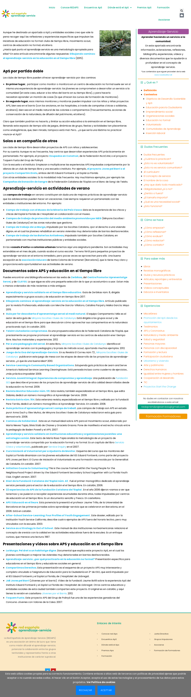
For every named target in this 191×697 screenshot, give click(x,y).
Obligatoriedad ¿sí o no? (158, 189)
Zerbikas (76, 277)
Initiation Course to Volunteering (27, 468)
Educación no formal (158, 120)
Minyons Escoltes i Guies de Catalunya (54, 318)
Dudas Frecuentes (156, 147)
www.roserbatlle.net (163, 75)
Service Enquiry (57, 446)
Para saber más (154, 258)
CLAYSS (22, 281)
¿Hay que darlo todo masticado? (163, 184)
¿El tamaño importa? (156, 197)
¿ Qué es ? (151, 82)
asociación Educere (34, 260)
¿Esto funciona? (153, 206)
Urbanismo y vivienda (156, 361)
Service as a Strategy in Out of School (30, 528)
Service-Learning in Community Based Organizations (40, 365)
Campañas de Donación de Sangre (25, 181)
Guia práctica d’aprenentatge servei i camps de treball (41, 408)
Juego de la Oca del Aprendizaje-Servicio (32, 352)
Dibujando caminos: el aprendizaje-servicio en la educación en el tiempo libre (55, 301)
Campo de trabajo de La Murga (25, 227)
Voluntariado (153, 124)
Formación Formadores (163, 416)
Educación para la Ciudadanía (164, 107)
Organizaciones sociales (160, 116)
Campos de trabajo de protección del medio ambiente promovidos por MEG (54, 218)
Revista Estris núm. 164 (20, 399)
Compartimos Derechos (21, 567)
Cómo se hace (153, 220)
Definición (150, 90)
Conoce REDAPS (69, 7)
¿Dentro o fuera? (153, 193)
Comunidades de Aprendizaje (163, 129)
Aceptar (106, 690)
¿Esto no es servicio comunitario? (163, 167)
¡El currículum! (151, 172)
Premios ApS (144, 7)
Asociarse (164, 19)
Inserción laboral (155, 133)
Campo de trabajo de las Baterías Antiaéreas (35, 235)
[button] (182, 10)
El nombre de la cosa (156, 180)
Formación (163, 7)
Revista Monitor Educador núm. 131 (28, 391)
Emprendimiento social (159, 111)
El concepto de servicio (157, 176)
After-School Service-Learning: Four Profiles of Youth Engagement (48, 515)
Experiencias (152, 306)
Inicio (52, 7)
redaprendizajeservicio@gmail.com (163, 407)
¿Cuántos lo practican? (157, 159)
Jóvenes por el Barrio (54, 593)
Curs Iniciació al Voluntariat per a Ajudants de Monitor (40, 451)
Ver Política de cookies (101, 682)
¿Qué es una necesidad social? (162, 202)
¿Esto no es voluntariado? (159, 163)
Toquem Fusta (15, 597)
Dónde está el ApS (120, 7)
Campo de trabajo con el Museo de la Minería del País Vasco (44, 210)
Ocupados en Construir (63, 156)
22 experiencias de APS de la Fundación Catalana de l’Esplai (44, 489)
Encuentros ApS (93, 7)
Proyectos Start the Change (160, 386)
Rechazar (85, 690)
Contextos (150, 94)
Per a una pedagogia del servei (25, 344)
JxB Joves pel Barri (17, 580)
